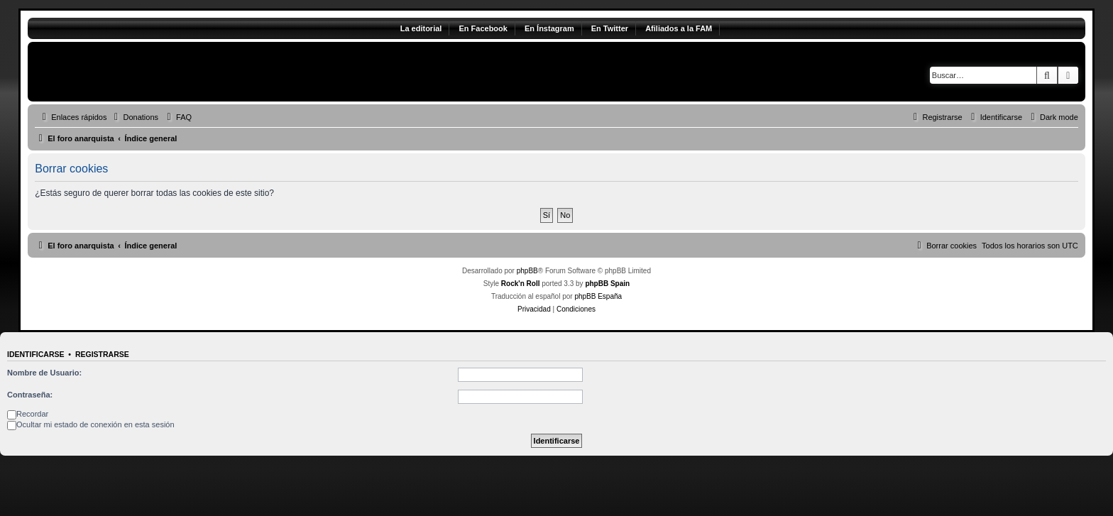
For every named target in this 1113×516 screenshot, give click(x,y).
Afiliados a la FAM (678, 28)
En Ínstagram (549, 28)
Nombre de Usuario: (44, 372)
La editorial (421, 28)
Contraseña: (30, 394)
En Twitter (609, 28)
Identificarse (36, 354)
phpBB (527, 271)
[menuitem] (134, 117)
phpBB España (598, 296)
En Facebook (483, 28)
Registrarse (102, 354)
